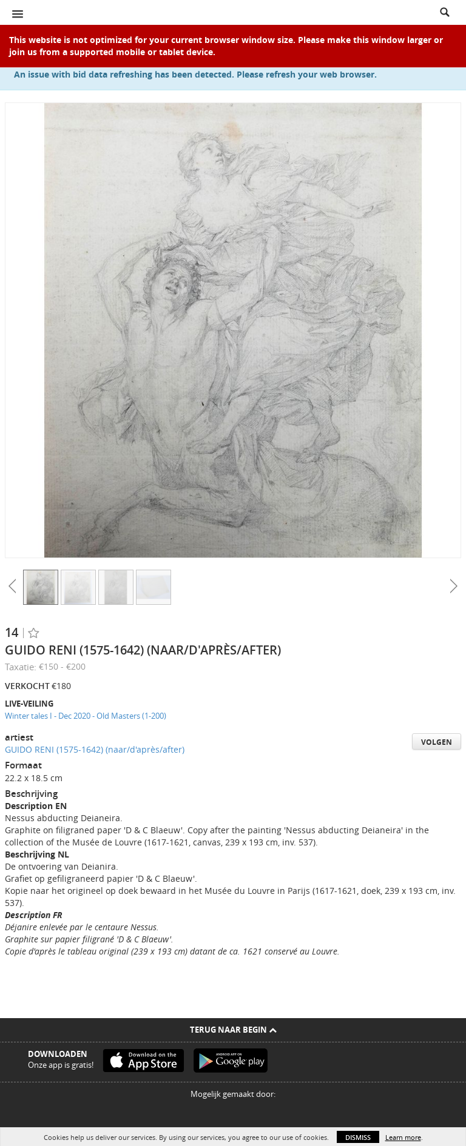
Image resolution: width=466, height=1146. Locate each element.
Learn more (403, 1137)
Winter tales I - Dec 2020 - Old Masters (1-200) (85, 715)
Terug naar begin (233, 1029)
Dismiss (358, 1137)
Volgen (436, 742)
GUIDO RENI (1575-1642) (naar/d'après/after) (94, 749)
